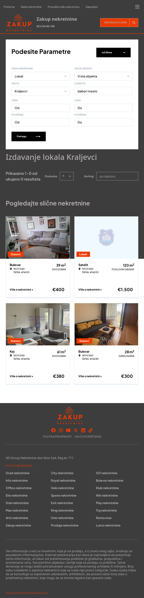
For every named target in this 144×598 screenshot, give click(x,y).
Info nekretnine (17, 478)
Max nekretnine (17, 508)
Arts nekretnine (17, 515)
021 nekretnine (106, 470)
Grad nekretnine (18, 470)
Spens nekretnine (63, 493)
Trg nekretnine (106, 508)
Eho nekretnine (17, 493)
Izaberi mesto (87, 89)
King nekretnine (62, 508)
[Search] (134, 22)
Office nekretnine (19, 485)
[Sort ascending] (63, 173)
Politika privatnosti (57, 434)
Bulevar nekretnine (109, 478)
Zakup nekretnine (18, 523)
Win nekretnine (107, 493)
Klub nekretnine (107, 485)
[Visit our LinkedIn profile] (83, 428)
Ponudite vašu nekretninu (64, 6)
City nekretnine (62, 470)
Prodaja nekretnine (65, 523)
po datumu (107, 174)
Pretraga (28, 133)
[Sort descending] (70, 173)
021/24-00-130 (45, 26)
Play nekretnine (107, 500)
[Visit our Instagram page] (61, 428)
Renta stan (104, 515)
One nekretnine (62, 515)
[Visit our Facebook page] (53, 428)
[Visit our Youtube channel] (68, 428)
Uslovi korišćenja (88, 434)
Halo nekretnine (62, 485)
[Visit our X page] (75, 428)
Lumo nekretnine (108, 523)
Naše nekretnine (31, 6)
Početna (9, 6)
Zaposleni (92, 6)
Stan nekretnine (17, 500)
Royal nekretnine (63, 478)
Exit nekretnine (62, 500)
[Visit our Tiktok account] (90, 428)
